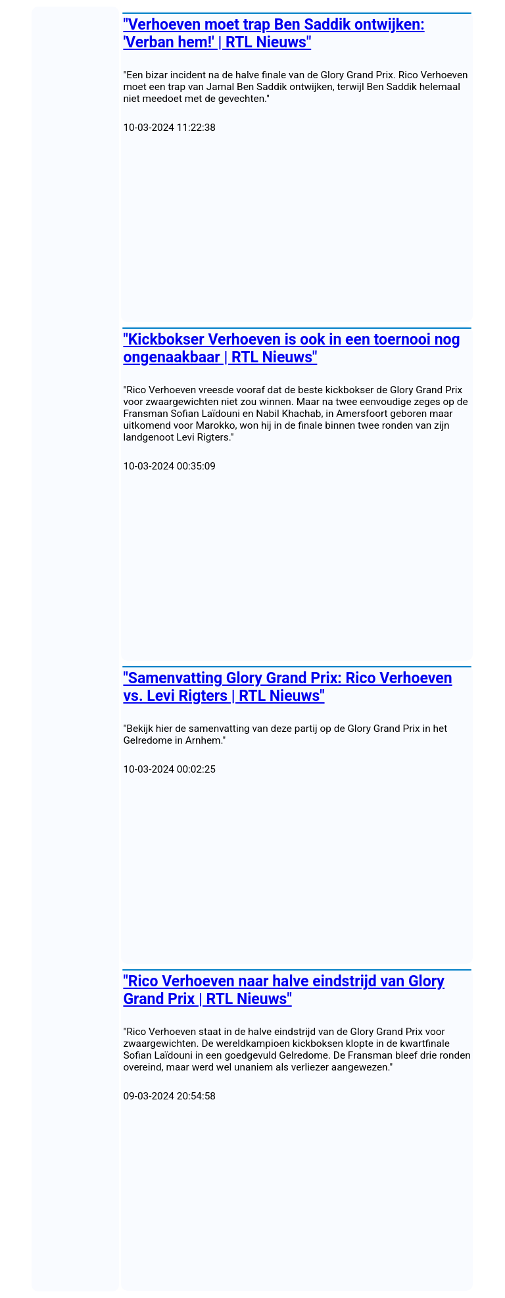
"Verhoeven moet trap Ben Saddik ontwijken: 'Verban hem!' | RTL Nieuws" (273, 33)
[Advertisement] (297, 228)
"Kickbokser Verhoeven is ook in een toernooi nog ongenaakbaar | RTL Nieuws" (291, 348)
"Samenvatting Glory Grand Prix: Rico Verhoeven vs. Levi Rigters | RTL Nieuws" (287, 687)
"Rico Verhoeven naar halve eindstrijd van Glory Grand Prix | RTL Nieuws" (284, 990)
